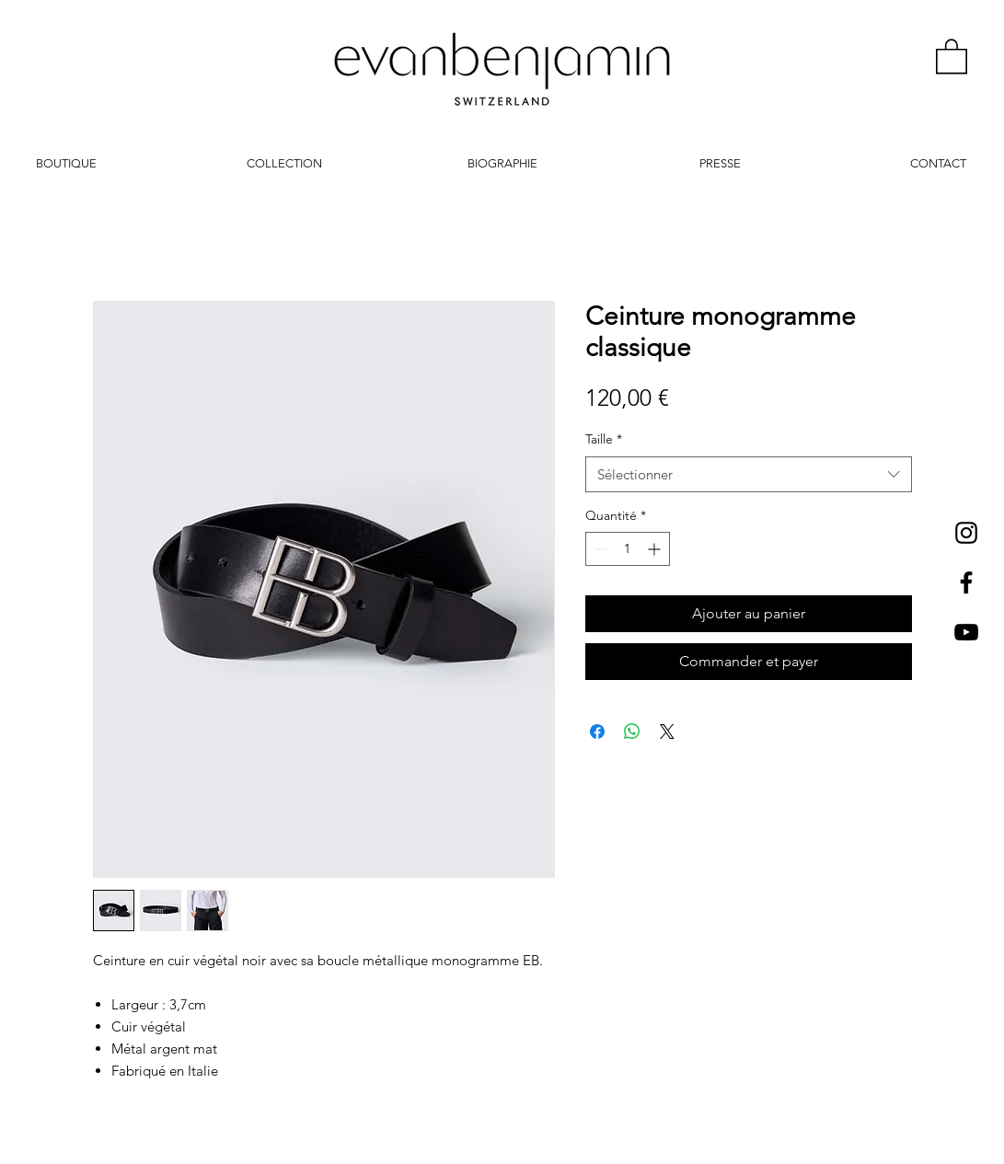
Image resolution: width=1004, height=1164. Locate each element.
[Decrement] (599, 549)
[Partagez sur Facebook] (597, 731)
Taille (603, 439)
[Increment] (655, 549)
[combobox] (748, 474)
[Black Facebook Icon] (966, 582)
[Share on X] (667, 731)
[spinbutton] (627, 549)
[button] (951, 55)
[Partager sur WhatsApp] (632, 731)
